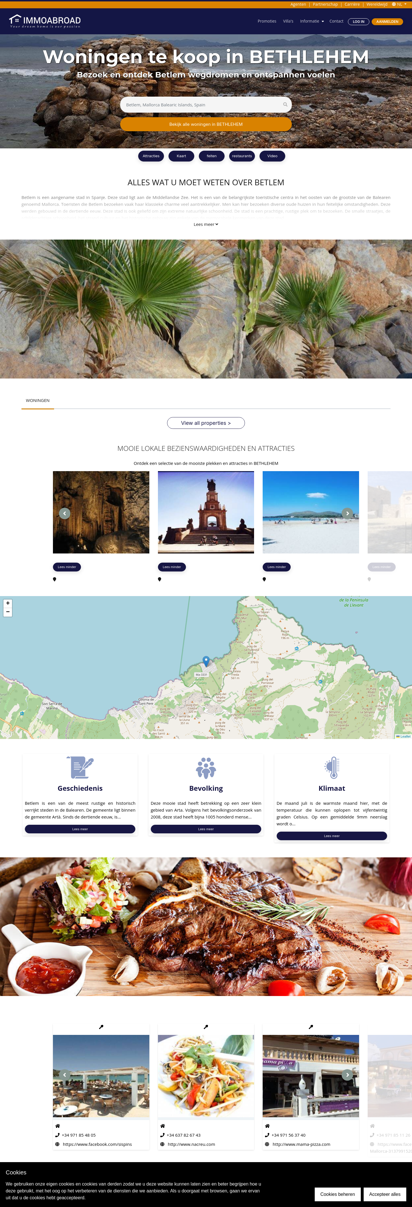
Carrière (352, 4)
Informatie (308, 21)
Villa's (287, 21)
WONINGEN (38, 400)
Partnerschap (325, 4)
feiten (212, 156)
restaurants (242, 156)
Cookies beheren (337, 1194)
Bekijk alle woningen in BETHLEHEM (206, 124)
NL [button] (397, 4)
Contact (336, 21)
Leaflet (403, 737)
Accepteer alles (385, 1194)
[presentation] (64, 513)
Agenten (298, 4)
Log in (358, 21)
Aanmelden (387, 21)
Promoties (265, 21)
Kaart (181, 156)
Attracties (151, 156)
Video (272, 156)
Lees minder (67, 567)
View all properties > (206, 423)
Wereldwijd (377, 4)
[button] (206, 662)
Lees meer (206, 224)
